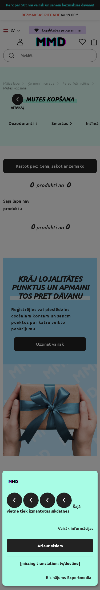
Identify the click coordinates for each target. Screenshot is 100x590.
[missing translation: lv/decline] (50, 563)
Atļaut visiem (50, 546)
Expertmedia (79, 577)
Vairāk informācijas (75, 528)
